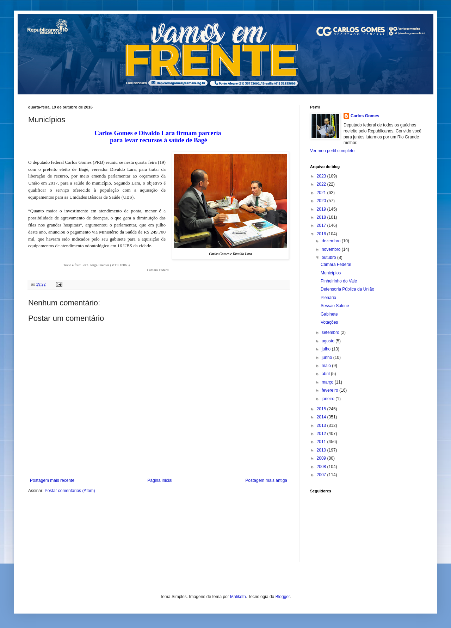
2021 (322, 192)
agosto (328, 340)
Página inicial (159, 480)
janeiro (328, 398)
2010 (322, 450)
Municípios (331, 273)
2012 (322, 433)
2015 (322, 408)
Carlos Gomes (365, 115)
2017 (322, 225)
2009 (322, 458)
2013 (322, 425)
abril (326, 373)
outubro (329, 257)
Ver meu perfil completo (332, 150)
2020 (322, 200)
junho (327, 357)
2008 (322, 466)
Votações (329, 322)
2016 (322, 233)
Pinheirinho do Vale (339, 281)
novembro (332, 249)
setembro (331, 332)
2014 (322, 417)
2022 (322, 184)
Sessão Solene (335, 305)
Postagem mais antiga (266, 480)
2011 (322, 441)
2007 (322, 474)
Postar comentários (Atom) (70, 490)
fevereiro (330, 390)
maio (327, 365)
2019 (322, 209)
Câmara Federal (336, 264)
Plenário (328, 297)
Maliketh (238, 596)
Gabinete (329, 314)
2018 (322, 217)
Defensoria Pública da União (347, 289)
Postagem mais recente (52, 480)
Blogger (283, 596)
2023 (322, 176)
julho (327, 349)
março (328, 382)
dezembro (332, 240)
